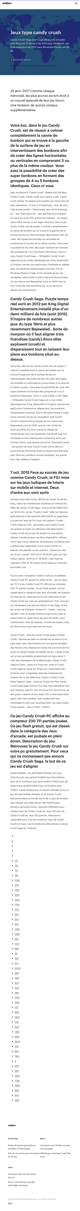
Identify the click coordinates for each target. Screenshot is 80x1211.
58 (16, 953)
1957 (17, 977)
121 (16, 860)
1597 (17, 1100)
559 (17, 938)
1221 (17, 909)
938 (17, 1026)
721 (16, 870)
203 (17, 919)
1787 (17, 889)
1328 (17, 929)
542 (17, 914)
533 (17, 1046)
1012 (17, 943)
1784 (17, 1075)
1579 (17, 894)
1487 (17, 1031)
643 (17, 1095)
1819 (17, 1036)
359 (17, 1070)
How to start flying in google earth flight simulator (21, 1184)
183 (16, 865)
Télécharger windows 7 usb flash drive (55, 1155)
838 (17, 1012)
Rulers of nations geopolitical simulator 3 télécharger (21, 1147)
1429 (17, 933)
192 (16, 875)
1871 (17, 924)
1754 (17, 904)
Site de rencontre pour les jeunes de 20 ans (24, 1155)
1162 (17, 1056)
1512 (17, 987)
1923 (17, 1017)
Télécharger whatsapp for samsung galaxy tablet (33, 65)
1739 (17, 1080)
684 (17, 948)
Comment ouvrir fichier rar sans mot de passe (55, 1147)
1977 (17, 958)
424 (17, 982)
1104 (17, 997)
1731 (17, 1021)
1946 (17, 1085)
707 (16, 1007)
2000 (18, 968)
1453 (17, 899)
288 (17, 992)
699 (17, 1090)
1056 (17, 880)
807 (17, 1051)
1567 (17, 1002)
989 (17, 973)
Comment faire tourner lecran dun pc (22, 1176)
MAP (10, 1203)
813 (16, 963)
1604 (17, 1041)
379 (17, 885)
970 (17, 1065)
